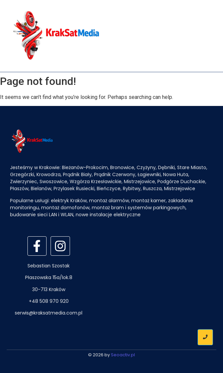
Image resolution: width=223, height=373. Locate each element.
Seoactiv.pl (123, 355)
